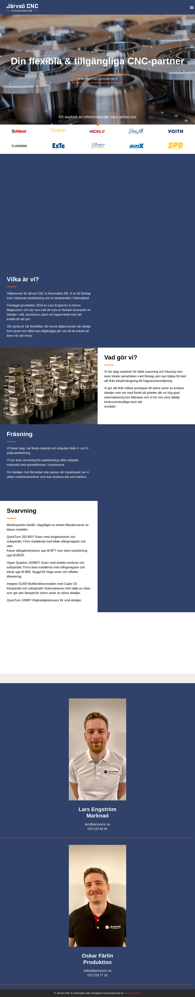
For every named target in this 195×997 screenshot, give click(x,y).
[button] (192, 7)
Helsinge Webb (132, 993)
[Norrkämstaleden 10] (97, 643)
